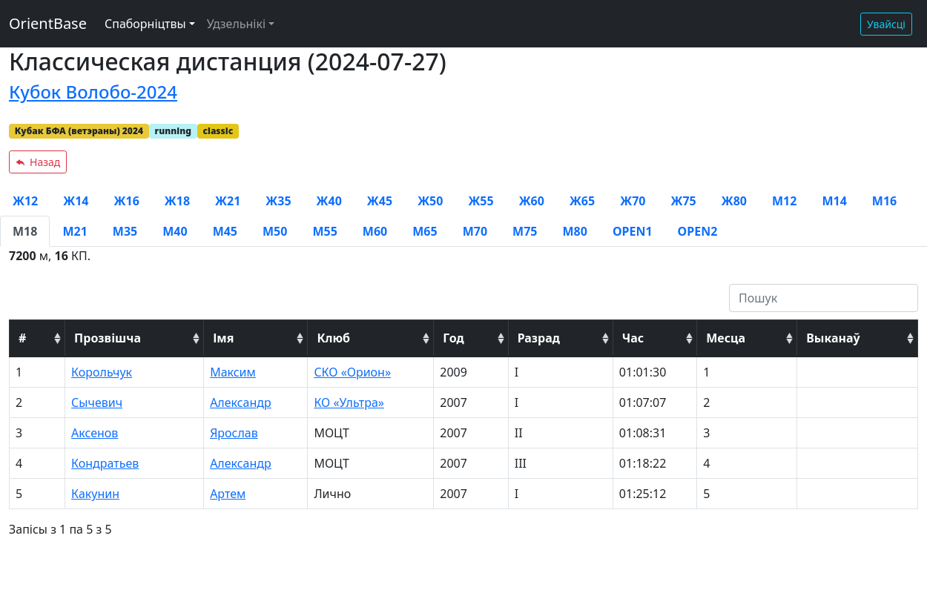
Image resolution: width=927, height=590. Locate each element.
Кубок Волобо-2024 (93, 91)
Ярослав (234, 433)
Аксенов (94, 433)
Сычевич (96, 402)
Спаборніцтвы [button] (145, 24)
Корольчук (101, 372)
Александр (240, 402)
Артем (227, 493)
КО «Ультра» (349, 402)
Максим (233, 372)
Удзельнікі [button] (236, 24)
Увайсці (886, 24)
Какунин (95, 493)
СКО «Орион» (352, 372)
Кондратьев (105, 463)
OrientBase (48, 23)
